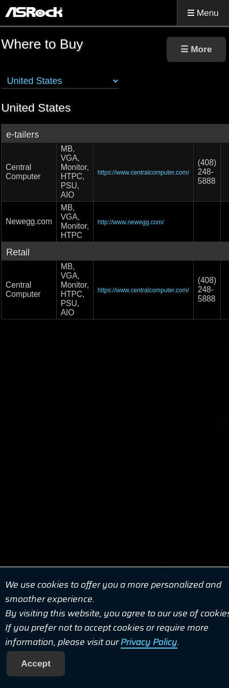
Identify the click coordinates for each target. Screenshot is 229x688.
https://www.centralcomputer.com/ (143, 172)
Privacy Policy (149, 642)
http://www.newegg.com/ (131, 222)
